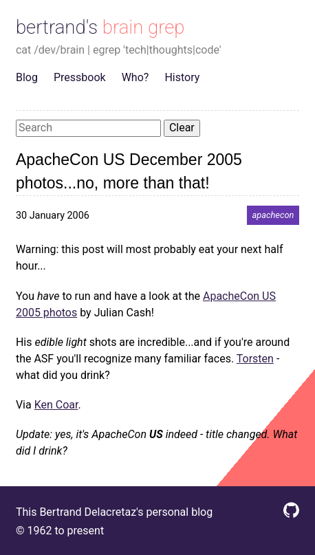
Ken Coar (56, 404)
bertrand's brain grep (100, 27)
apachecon (273, 215)
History (181, 77)
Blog (27, 77)
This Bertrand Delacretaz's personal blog (114, 512)
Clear (182, 127)
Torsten (255, 358)
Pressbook (80, 77)
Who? (135, 77)
